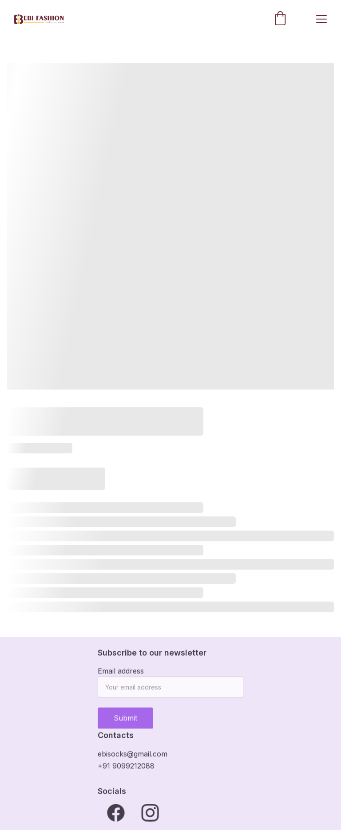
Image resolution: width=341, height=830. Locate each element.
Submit (125, 720)
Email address (121, 673)
